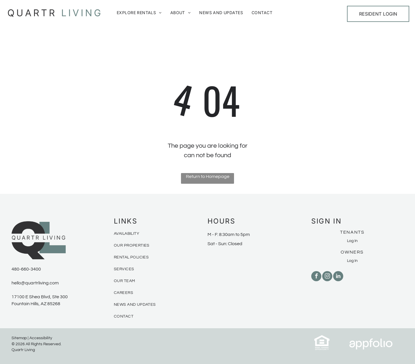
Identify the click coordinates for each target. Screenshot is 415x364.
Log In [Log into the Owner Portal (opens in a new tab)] (352, 261)
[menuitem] (139, 13)
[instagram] (327, 277)
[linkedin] (338, 277)
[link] (322, 338)
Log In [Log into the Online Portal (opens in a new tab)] (352, 241)
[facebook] (316, 277)
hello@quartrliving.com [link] (35, 283)
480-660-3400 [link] (26, 269)
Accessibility (40, 338)
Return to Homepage (207, 176)
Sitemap (19, 338)
